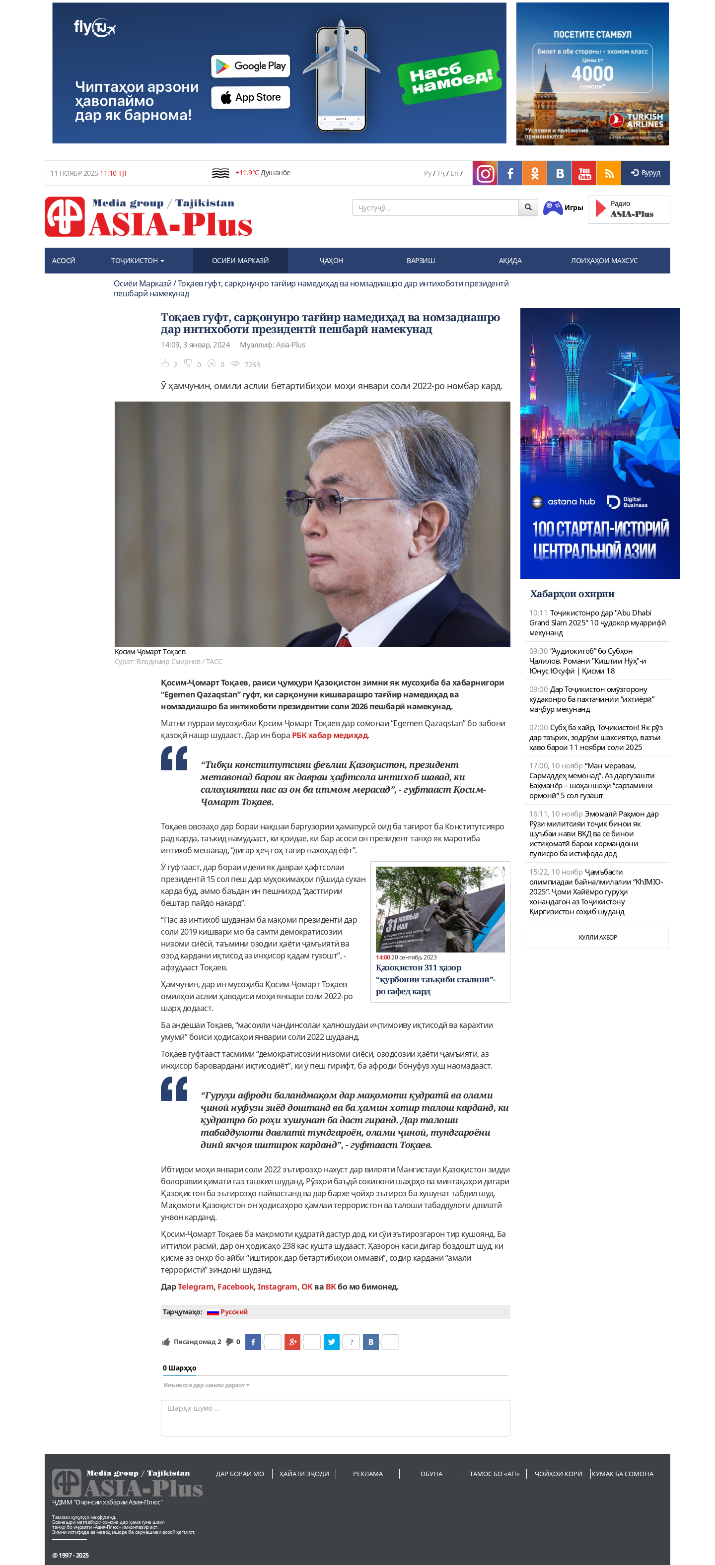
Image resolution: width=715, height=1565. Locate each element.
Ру (427, 173)
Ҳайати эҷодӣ (304, 1473)
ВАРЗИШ (421, 260)
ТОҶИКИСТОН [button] (137, 260)
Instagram (277, 1286)
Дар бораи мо (240, 1473)
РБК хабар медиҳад (330, 735)
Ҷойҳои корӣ (558, 1473)
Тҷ (441, 173)
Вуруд (645, 172)
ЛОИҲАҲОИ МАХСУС (604, 260)
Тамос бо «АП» (495, 1473)
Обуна (431, 1473)
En (454, 173)
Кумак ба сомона (622, 1473)
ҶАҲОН (331, 260)
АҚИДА (510, 260)
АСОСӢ (63, 260)
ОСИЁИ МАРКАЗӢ (240, 260)
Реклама (368, 1473)
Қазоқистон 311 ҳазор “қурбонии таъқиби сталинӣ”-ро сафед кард (436, 979)
